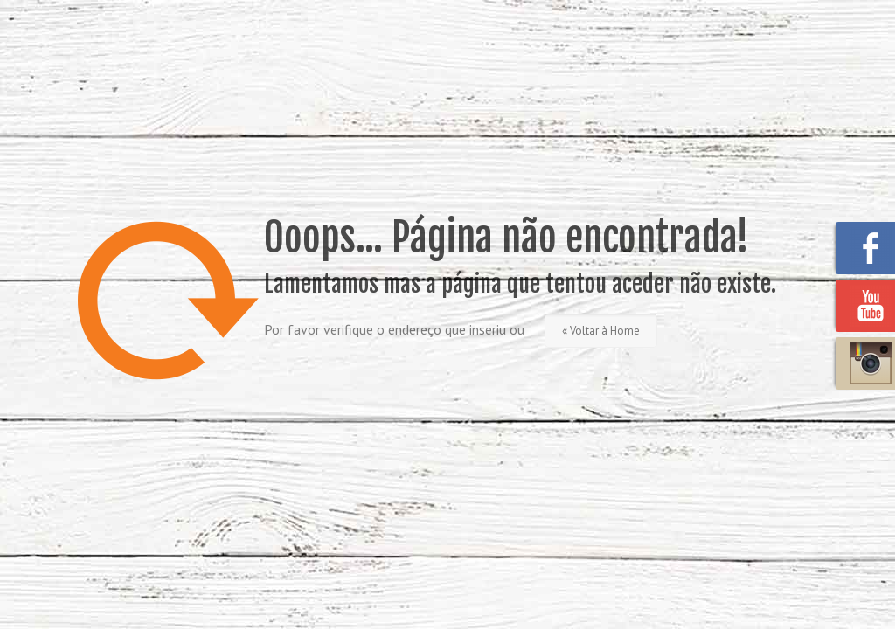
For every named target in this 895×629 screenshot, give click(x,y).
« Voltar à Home (601, 330)
